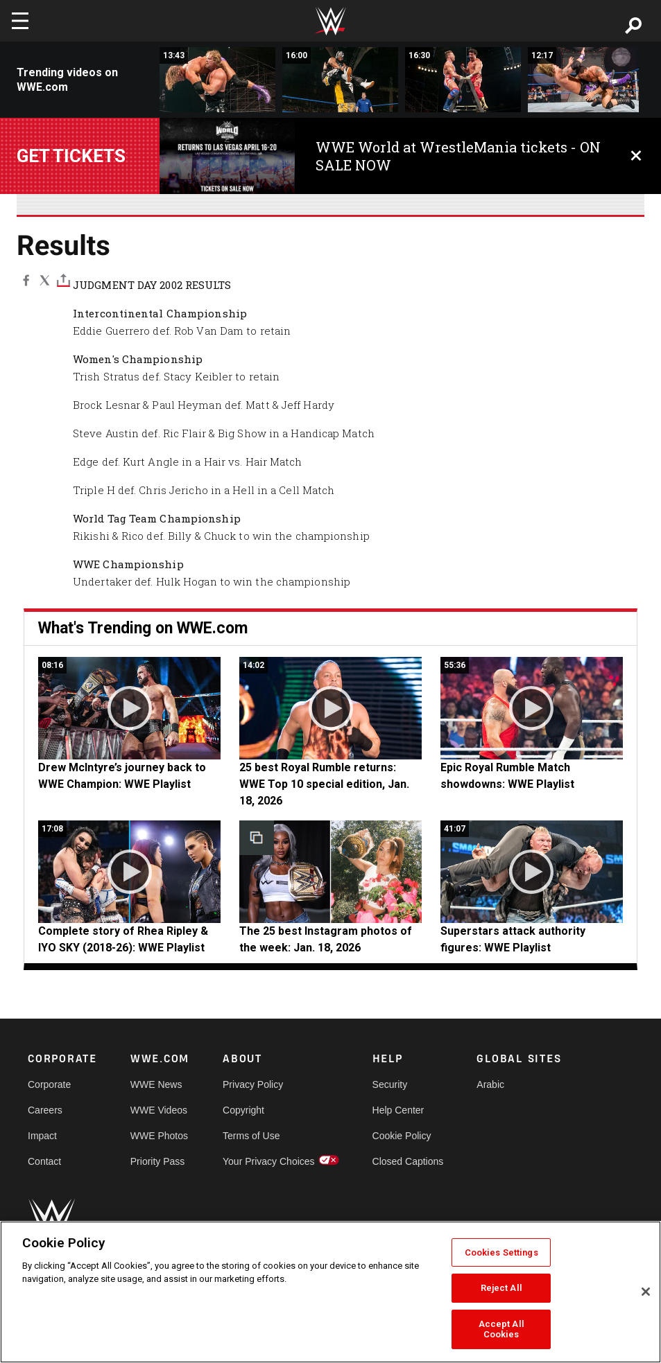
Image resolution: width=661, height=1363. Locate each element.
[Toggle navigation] (20, 21)
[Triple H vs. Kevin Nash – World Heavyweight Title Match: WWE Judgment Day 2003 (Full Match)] (217, 79)
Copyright (243, 1110)
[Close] (645, 1291)
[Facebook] (26, 280)
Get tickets (71, 156)
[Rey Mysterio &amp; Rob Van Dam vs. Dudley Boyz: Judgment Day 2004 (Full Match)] (340, 79)
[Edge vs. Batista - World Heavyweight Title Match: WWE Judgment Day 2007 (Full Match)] (586, 79)
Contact (44, 1161)
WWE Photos (159, 1135)
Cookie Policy (401, 1135)
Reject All (501, 1288)
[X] (44, 280)
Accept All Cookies (501, 1329)
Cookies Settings (501, 1252)
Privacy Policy (253, 1084)
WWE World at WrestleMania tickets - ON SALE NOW (458, 156)
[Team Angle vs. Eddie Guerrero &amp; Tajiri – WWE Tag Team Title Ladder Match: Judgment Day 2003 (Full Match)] (463, 79)
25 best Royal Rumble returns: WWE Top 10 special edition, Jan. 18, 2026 (324, 784)
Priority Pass (157, 1161)
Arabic (490, 1084)
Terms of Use (251, 1135)
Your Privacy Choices (269, 1161)
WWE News (156, 1084)
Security (390, 1084)
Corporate (49, 1084)
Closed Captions (408, 1161)
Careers (45, 1110)
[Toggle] (63, 280)
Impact (42, 1135)
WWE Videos (158, 1110)
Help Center (398, 1110)
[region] (330, 1292)
